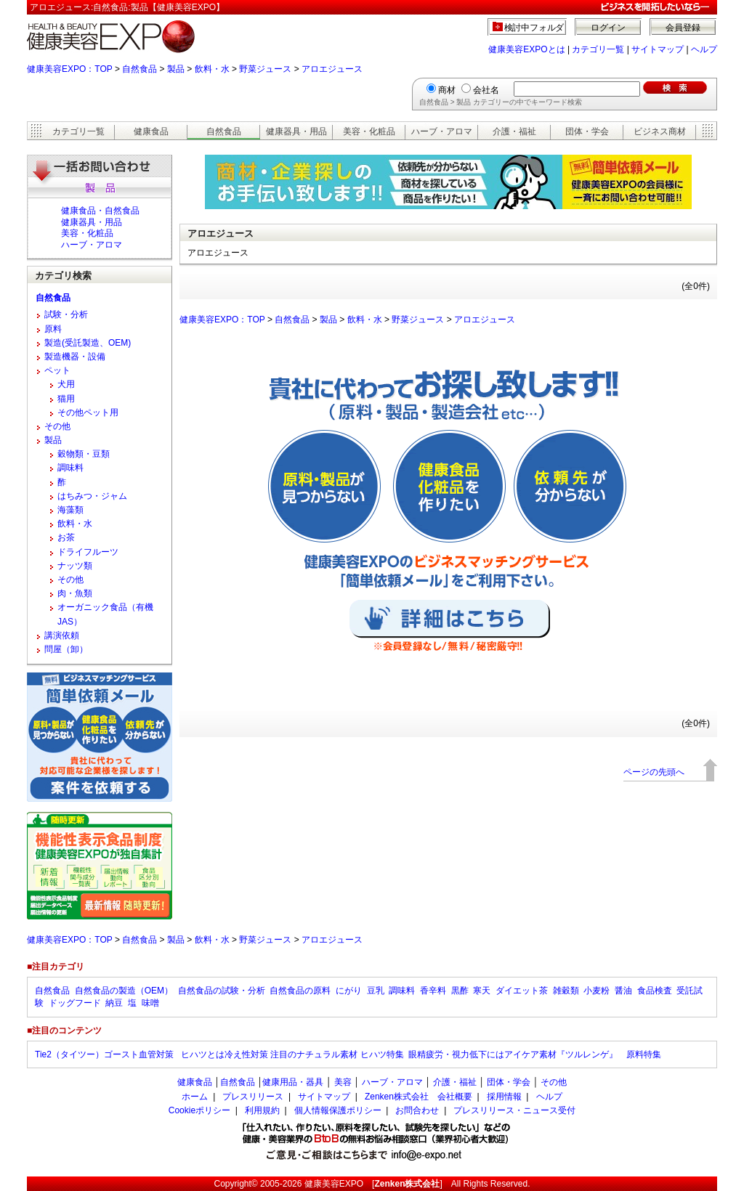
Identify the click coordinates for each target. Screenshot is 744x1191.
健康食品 (151, 131)
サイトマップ (657, 49)
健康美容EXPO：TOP (70, 69)
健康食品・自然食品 (100, 211)
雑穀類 (566, 990)
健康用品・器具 (292, 1082)
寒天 (481, 990)
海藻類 (70, 510)
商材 (447, 90)
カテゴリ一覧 (598, 49)
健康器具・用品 (296, 131)
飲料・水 (212, 69)
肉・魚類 (74, 593)
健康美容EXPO (333, 1184)
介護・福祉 (514, 131)
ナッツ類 (74, 566)
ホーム (195, 1097)
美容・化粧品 (369, 131)
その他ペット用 (87, 412)
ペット (57, 370)
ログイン (608, 28)
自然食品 (139, 69)
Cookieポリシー (199, 1110)
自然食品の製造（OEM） (124, 990)
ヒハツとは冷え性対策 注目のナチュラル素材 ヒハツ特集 (292, 1054)
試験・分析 (66, 314)
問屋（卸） (66, 649)
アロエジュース (332, 69)
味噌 (150, 1003)
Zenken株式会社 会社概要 (418, 1097)
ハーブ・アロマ (441, 131)
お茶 (66, 537)
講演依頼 (61, 635)
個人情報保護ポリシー (337, 1110)
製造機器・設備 (74, 356)
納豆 (114, 1003)
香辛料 (433, 990)
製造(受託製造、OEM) (87, 343)
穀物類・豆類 (83, 454)
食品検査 (654, 990)
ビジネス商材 (660, 131)
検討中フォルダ (534, 28)
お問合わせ (417, 1110)
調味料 (70, 468)
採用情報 (504, 1097)
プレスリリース (252, 1097)
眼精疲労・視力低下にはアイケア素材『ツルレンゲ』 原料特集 (534, 1054)
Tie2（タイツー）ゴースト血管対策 (105, 1054)
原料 (53, 329)
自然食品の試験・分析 (221, 990)
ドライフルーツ (87, 552)
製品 (176, 69)
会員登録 (683, 28)
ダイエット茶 (522, 990)
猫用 (66, 399)
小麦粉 (596, 990)
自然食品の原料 (300, 990)
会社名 (486, 90)
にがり (349, 990)
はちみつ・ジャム (92, 496)
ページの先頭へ (653, 772)
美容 (343, 1082)
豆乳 (375, 990)
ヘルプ (704, 49)
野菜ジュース (265, 69)
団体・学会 (587, 131)
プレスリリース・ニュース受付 (514, 1110)
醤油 (623, 990)
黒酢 (460, 990)
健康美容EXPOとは (526, 49)
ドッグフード (75, 1003)
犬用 (66, 384)
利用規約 (262, 1110)
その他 (57, 426)
